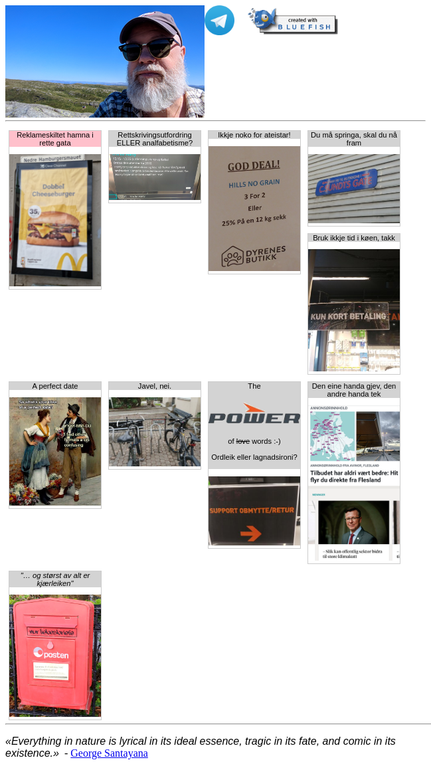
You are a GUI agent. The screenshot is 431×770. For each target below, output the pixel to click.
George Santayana (109, 753)
